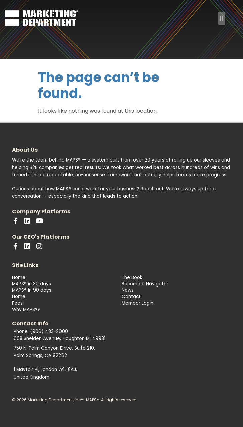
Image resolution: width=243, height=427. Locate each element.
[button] (221, 18)
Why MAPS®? (26, 309)
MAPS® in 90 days (31, 290)
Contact (131, 296)
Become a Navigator (145, 284)
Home (18, 277)
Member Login (137, 303)
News (128, 290)
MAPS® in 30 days (31, 284)
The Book (132, 277)
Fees (17, 303)
